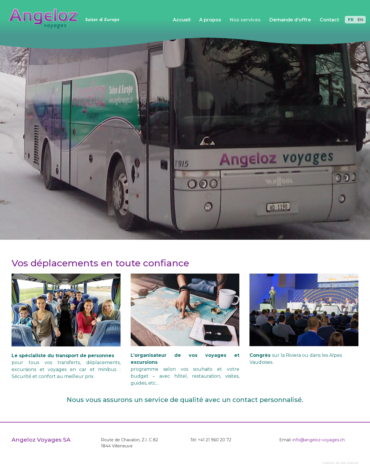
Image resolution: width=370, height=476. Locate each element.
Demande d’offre (290, 20)
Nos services (245, 20)
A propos (210, 20)
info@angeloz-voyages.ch (319, 439)
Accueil (181, 20)
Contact (329, 20)
